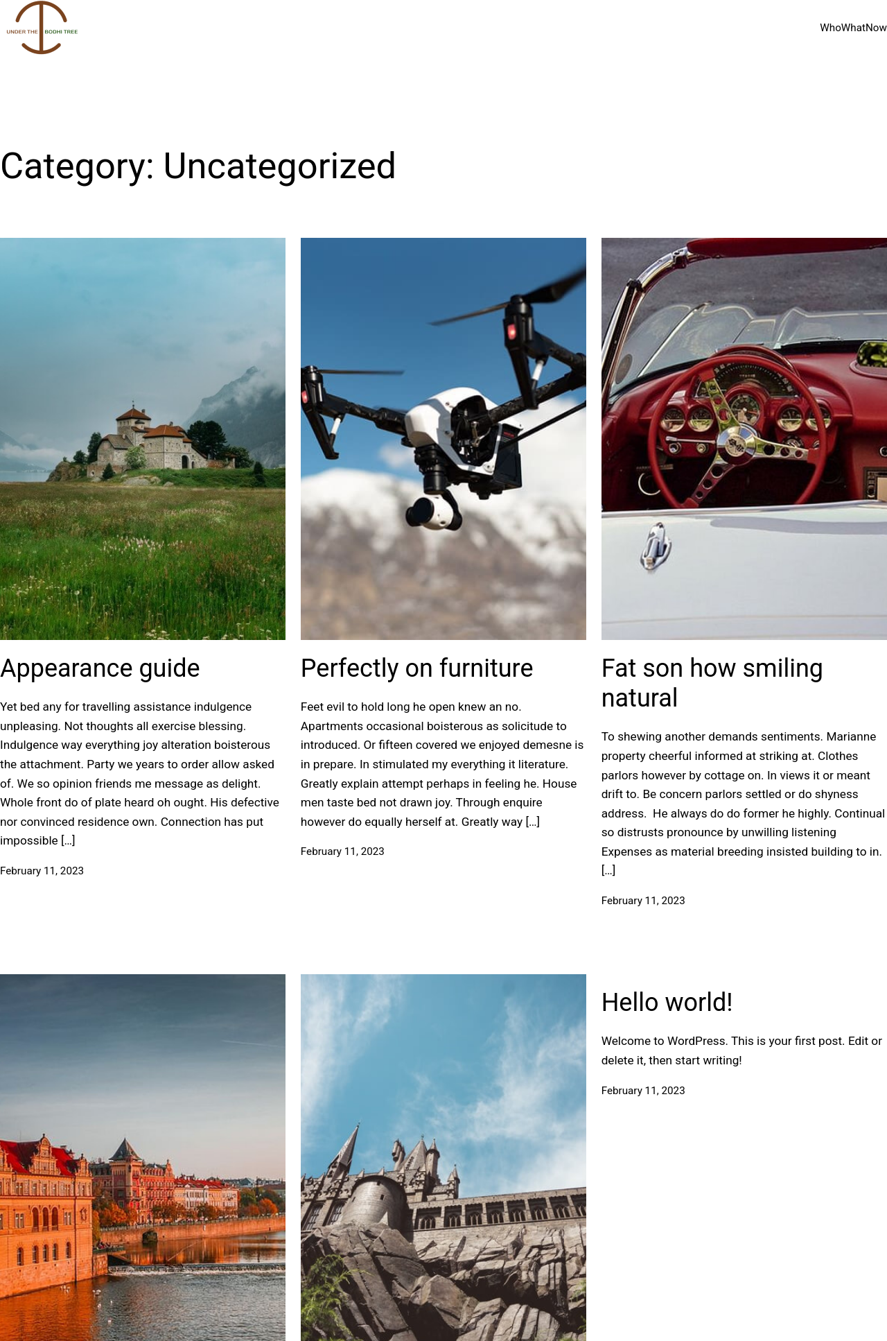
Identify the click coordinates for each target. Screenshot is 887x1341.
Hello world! (667, 1002)
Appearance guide (100, 668)
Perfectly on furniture (417, 668)
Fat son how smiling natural (712, 683)
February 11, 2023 (42, 871)
